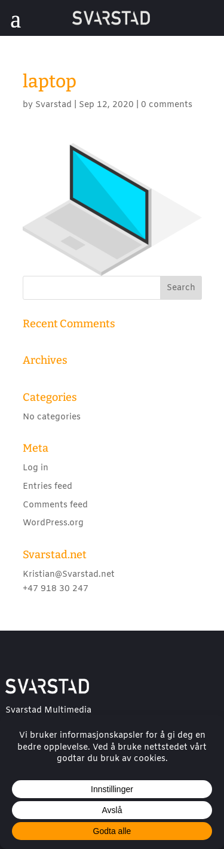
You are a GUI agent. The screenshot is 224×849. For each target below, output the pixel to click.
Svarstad (53, 105)
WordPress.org (53, 523)
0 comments (166, 105)
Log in (35, 468)
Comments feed (55, 505)
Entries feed (47, 486)
